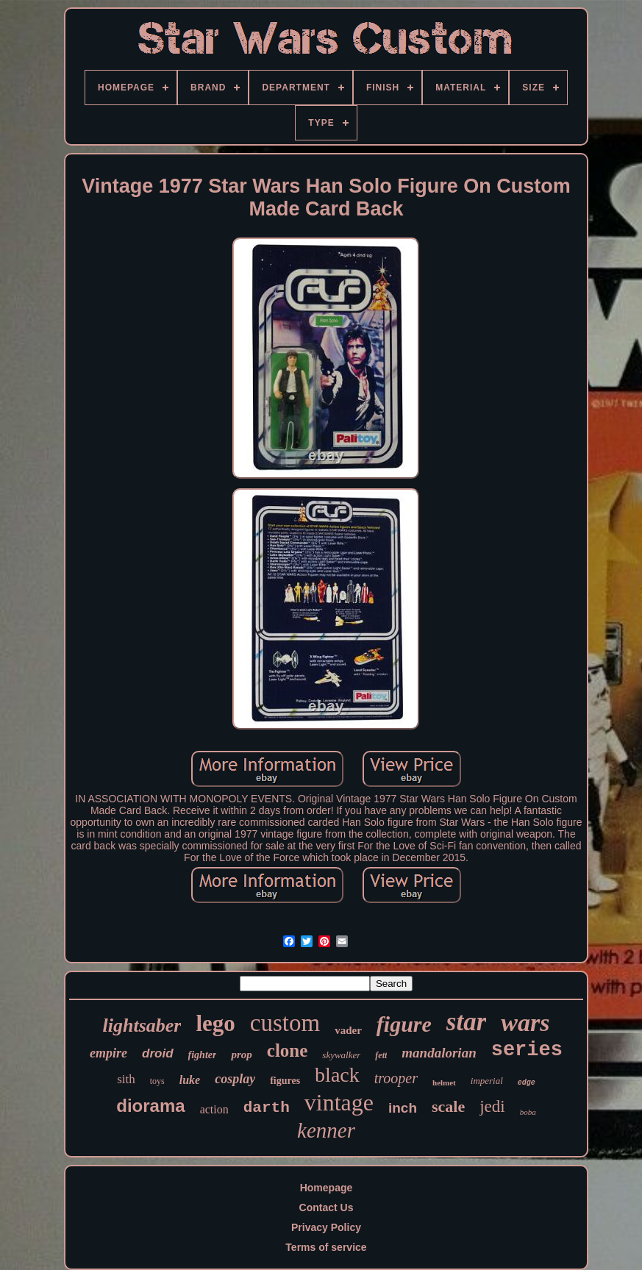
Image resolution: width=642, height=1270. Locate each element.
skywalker (341, 1054)
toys (157, 1081)
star (466, 1021)
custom (285, 1023)
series (527, 1050)
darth (266, 1107)
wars (525, 1022)
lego (215, 1023)
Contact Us (326, 1207)
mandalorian (439, 1052)
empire (108, 1053)
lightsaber (142, 1025)
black (337, 1074)
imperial (487, 1080)
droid (158, 1053)
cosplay (235, 1078)
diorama (150, 1106)
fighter (202, 1054)
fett (381, 1055)
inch (402, 1108)
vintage (339, 1102)
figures (285, 1080)
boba (528, 1111)
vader (348, 1030)
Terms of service (325, 1247)
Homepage (326, 1188)
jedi (492, 1106)
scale (448, 1106)
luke (189, 1080)
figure (404, 1024)
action (214, 1109)
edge (526, 1083)
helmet (444, 1082)
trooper (396, 1078)
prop (241, 1054)
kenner (326, 1130)
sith (126, 1079)
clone (287, 1050)
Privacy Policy (326, 1227)
